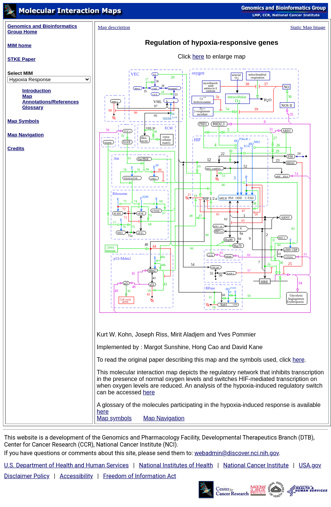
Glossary (32, 107)
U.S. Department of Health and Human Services (66, 465)
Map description (114, 27)
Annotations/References (50, 102)
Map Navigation (25, 134)
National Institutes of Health (176, 465)
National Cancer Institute (255, 465)
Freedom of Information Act (139, 476)
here (198, 56)
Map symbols (114, 418)
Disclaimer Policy (26, 476)
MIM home (19, 45)
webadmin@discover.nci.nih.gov (236, 453)
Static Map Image (307, 27)
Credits (15, 148)
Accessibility (76, 476)
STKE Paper (21, 59)
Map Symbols (23, 121)
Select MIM (20, 73)
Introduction (36, 90)
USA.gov (310, 465)
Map (27, 96)
